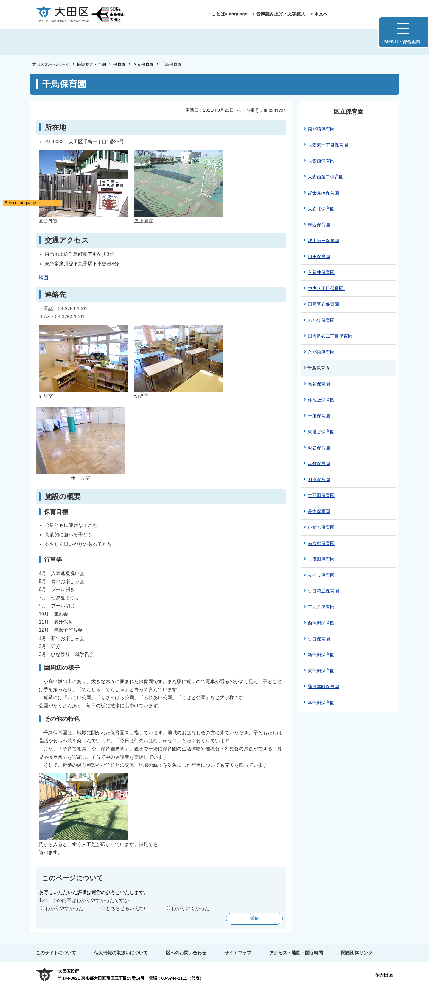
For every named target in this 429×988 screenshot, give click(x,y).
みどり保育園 (321, 575)
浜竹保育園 (319, 463)
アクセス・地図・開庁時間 (296, 952)
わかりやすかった (64, 908)
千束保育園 (319, 415)
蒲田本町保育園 (323, 686)
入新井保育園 (321, 272)
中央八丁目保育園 (326, 288)
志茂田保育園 (321, 559)
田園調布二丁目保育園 (330, 336)
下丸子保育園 (321, 607)
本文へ (321, 13)
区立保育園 (143, 64)
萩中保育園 (319, 511)
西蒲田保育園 (321, 622)
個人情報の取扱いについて (121, 952)
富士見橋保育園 (323, 192)
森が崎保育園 (321, 129)
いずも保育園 (321, 527)
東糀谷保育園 (321, 431)
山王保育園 (319, 256)
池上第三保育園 (323, 240)
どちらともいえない (127, 908)
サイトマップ (237, 952)
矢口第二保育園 (323, 590)
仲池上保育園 (321, 399)
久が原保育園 (321, 352)
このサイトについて (56, 952)
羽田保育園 (319, 479)
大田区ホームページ (51, 64)
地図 (43, 277)
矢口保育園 (319, 638)
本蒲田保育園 (321, 702)
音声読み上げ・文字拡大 (280, 13)
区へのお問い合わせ (186, 952)
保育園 (119, 64)
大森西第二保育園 (325, 176)
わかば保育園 (321, 320)
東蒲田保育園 (321, 670)
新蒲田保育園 (321, 654)
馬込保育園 (319, 224)
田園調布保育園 (323, 304)
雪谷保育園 (319, 384)
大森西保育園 (321, 160)
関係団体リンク (356, 952)
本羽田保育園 (321, 495)
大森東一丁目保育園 (328, 144)
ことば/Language (229, 13)
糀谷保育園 (319, 447)
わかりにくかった (190, 908)
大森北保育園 (321, 208)
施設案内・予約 (91, 64)
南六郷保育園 (321, 543)
